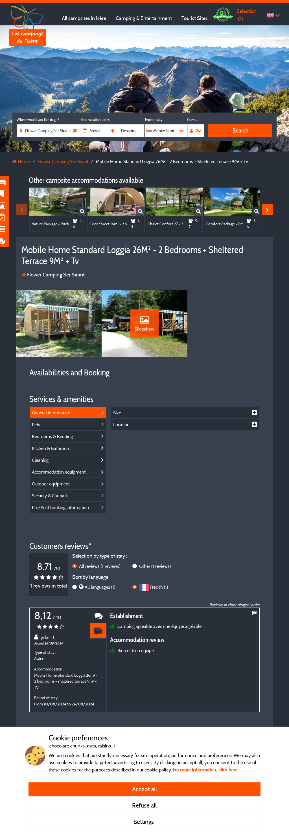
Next (267, 209)
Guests (192, 119)
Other (155, 566)
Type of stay (153, 119)
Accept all (144, 789)
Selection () (247, 15)
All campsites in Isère (84, 18)
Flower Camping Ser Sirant (53, 274)
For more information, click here (205, 770)
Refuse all (144, 805)
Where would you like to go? (38, 119)
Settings (144, 821)
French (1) (159, 587)
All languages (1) (100, 587)
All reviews (99, 566)
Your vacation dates (95, 119)
